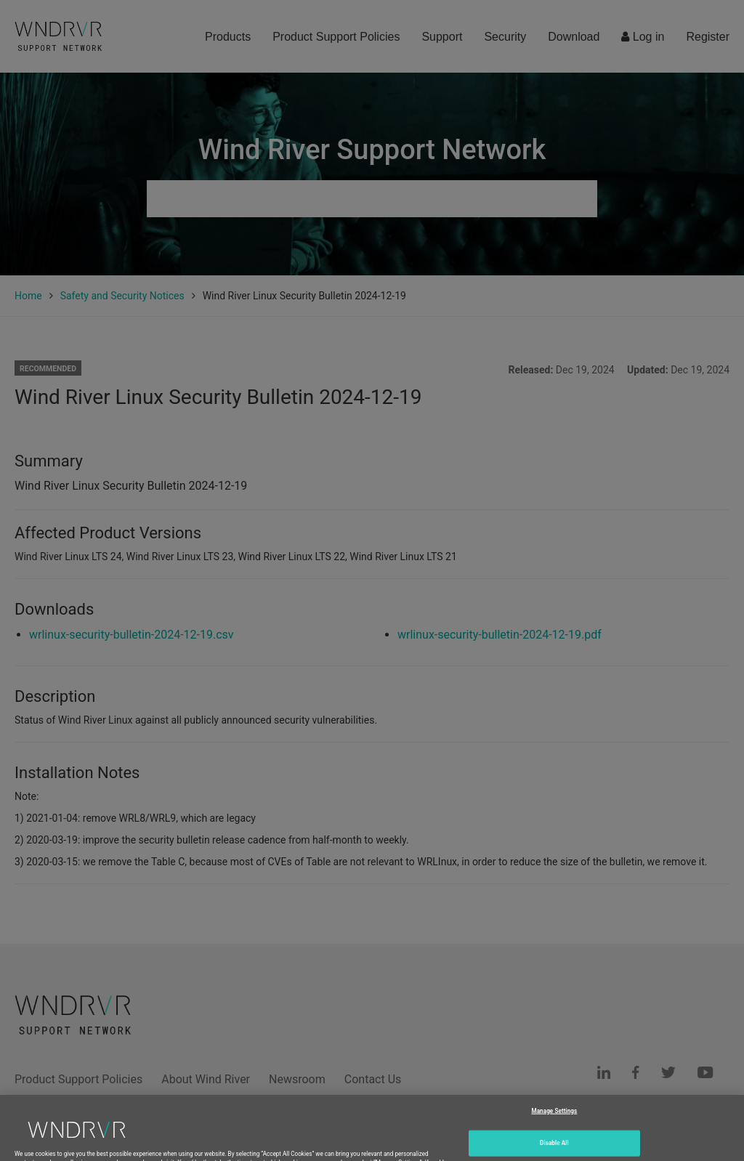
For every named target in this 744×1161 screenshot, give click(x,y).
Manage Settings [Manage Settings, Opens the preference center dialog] (554, 1126)
